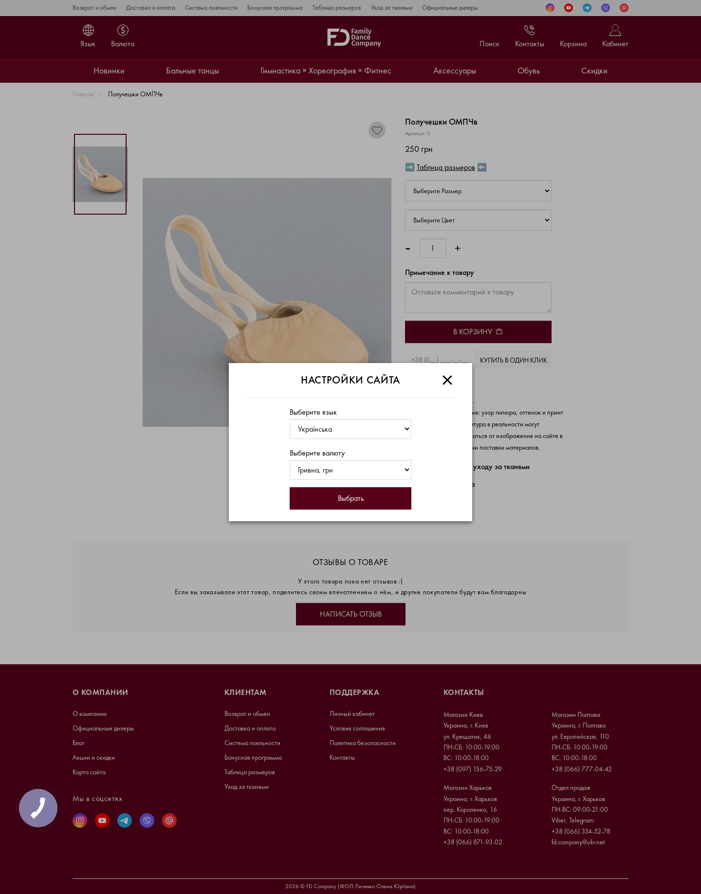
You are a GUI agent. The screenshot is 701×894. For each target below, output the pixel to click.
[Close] (447, 380)
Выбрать (351, 498)
